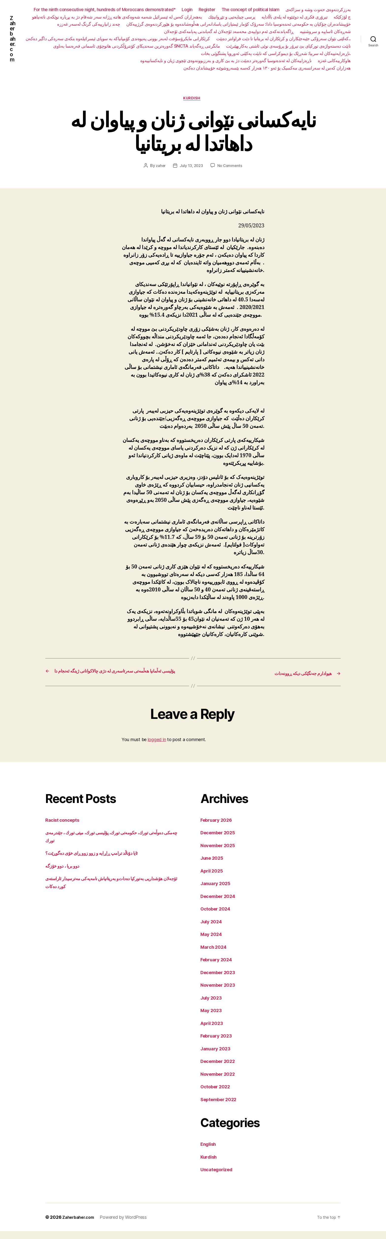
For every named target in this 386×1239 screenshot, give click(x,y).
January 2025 (217, 891)
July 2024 (212, 929)
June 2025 (213, 866)
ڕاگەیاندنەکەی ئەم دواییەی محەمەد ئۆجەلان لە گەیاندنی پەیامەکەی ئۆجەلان (229, 31)
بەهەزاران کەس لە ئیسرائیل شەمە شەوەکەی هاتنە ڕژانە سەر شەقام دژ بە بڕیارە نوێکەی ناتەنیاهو (117, 16)
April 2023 (213, 1031)
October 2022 (217, 1095)
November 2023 (220, 993)
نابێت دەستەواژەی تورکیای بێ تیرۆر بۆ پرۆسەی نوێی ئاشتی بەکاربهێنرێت (132, 53)
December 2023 (220, 980)
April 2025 (213, 878)
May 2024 (212, 942)
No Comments (230, 166)
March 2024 (215, 955)
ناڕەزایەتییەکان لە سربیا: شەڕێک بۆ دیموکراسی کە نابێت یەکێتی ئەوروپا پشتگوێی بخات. (276, 53)
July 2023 (212, 1005)
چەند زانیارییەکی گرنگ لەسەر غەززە (88, 24)
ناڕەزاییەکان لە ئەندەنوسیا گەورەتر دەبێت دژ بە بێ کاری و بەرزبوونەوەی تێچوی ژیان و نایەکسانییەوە (226, 60)
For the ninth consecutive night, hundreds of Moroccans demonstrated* (105, 9)
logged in (157, 747)
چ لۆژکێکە (342, 16)
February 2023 (218, 1044)
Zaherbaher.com (13, 38)
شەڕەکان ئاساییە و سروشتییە (325, 31)
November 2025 (220, 853)
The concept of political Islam (250, 9)
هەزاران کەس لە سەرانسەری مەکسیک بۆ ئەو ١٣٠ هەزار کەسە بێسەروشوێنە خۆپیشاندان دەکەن (267, 68)
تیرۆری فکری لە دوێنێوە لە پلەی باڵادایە (294, 16)
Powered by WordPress (127, 1225)
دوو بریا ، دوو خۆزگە (65, 874)
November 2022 (220, 1082)
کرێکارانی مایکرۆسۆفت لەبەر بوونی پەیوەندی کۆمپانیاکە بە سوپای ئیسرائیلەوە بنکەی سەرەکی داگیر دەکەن (258, 38)
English (209, 1152)
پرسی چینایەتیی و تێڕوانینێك (231, 16)
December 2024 (220, 904)
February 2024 (218, 968)
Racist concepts (64, 828)
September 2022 (221, 1107)
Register (207, 9)
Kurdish (193, 99)
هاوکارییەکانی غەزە (334, 60)
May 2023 (212, 1018)
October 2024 (217, 917)
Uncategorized (218, 1177)
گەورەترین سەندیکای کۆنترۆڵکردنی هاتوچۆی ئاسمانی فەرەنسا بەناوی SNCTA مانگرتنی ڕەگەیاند (267, 46)
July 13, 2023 (191, 166)
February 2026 (218, 828)
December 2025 (220, 841)
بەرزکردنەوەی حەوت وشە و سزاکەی (318, 9)
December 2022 (220, 1069)
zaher (160, 166)
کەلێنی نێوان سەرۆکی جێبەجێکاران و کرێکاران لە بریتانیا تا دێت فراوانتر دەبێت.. (110, 46)
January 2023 (217, 1056)
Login (187, 9)
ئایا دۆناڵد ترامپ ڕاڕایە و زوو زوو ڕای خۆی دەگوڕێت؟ (99, 861)
